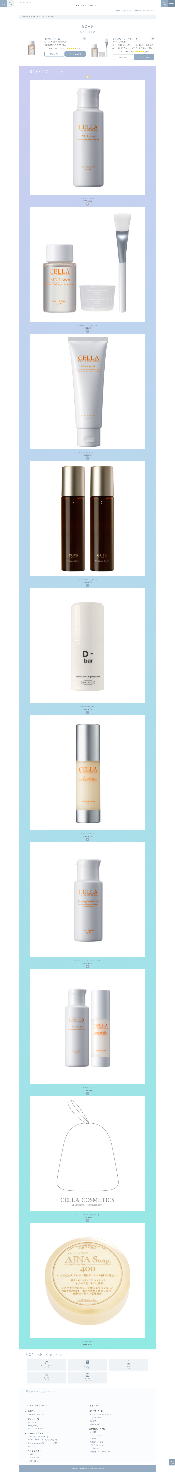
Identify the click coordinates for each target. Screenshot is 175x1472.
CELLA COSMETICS (36, 1406)
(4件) (79, 48)
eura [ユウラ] (33, 1426)
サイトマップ (93, 1406)
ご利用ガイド (33, 1454)
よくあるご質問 (34, 1458)
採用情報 (93, 1439)
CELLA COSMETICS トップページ (34, 16)
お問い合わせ (33, 1461)
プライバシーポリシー (98, 1445)
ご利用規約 (94, 1448)
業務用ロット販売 (96, 1442)
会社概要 (93, 1432)
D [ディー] (32, 1446)
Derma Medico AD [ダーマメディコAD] (42, 1443)
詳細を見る (54, 54)
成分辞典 (93, 1421)
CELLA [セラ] (33, 1422)
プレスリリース (95, 1435)
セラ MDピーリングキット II (124, 39)
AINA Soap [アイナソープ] (38, 1437)
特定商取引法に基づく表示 (100, 1452)
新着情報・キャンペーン (37, 1414)
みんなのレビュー (96, 1424)
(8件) (147, 52)
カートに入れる (75, 54)
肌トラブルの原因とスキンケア (101, 1414)
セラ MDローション (52, 39)
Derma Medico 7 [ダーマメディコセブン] (43, 1440)
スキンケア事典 (95, 1418)
